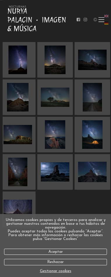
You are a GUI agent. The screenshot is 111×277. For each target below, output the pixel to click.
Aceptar (55, 252)
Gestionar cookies (55, 271)
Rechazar (55, 262)
